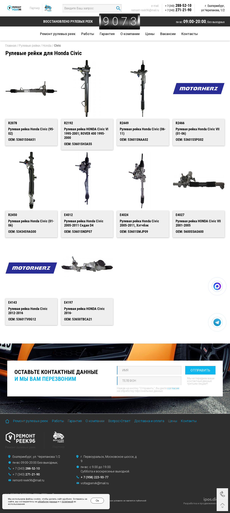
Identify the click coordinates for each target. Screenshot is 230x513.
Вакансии (168, 34)
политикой (67, 501)
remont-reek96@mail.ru (145, 10)
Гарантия (107, 34)
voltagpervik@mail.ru (95, 483)
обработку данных (47, 501)
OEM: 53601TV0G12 (22, 319)
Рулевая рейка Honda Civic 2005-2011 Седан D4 (83, 223)
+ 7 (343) (26, 468)
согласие (173, 388)
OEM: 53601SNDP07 (78, 232)
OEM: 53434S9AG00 (22, 232)
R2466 (180, 123)
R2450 (12, 215)
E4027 (180, 215)
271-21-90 (178, 10)
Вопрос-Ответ (119, 421)
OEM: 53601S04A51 (22, 140)
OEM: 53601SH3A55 (78, 144)
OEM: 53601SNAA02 (134, 140)
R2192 (68, 123)
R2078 (12, 123)
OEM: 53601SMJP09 (134, 232)
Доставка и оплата (149, 421)
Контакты (189, 34)
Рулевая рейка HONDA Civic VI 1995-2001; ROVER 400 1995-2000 (86, 133)
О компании (130, 34)
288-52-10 (178, 5)
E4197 (68, 302)
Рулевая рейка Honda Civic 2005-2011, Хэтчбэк (139, 223)
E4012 (68, 215)
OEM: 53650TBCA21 (78, 319)
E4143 (12, 302)
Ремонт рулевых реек (58, 34)
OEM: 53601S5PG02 (189, 140)
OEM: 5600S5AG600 (189, 232)
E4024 (124, 215)
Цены (149, 34)
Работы (87, 34)
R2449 (124, 123)
